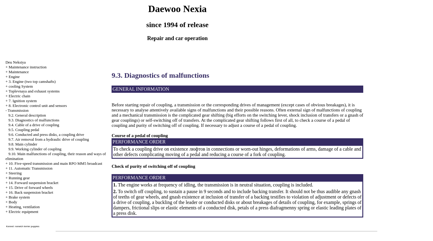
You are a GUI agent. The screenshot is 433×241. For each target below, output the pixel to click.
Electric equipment (23, 211)
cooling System (21, 86)
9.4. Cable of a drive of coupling (33, 125)
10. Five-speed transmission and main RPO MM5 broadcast (55, 163)
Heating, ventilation (24, 207)
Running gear (19, 178)
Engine (14, 76)
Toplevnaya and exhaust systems (34, 91)
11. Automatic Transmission (31, 168)
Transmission (18, 110)
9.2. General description (27, 115)
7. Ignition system (23, 101)
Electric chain (19, 96)
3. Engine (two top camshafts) (32, 81)
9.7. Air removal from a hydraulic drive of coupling (48, 139)
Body (13, 202)
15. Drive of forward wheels (31, 187)
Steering (15, 173)
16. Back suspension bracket (31, 192)
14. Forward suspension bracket (33, 182)
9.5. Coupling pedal (23, 129)
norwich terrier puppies (27, 226)
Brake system (19, 197)
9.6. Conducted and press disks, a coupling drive (46, 134)
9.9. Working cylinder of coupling (34, 149)
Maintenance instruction (28, 67)
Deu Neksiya (15, 62)
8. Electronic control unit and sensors (38, 105)
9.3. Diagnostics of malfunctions (33, 120)
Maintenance (19, 72)
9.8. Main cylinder (22, 144)
